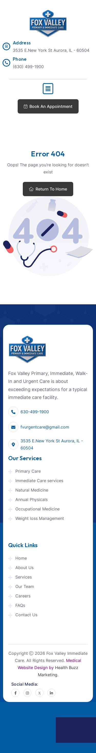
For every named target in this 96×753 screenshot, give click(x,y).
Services (23, 577)
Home (21, 558)
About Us (24, 567)
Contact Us (26, 614)
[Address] (6, 46)
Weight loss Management (39, 518)
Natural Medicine (31, 490)
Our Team (24, 586)
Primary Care (28, 471)
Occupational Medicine (37, 508)
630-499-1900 (34, 411)
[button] (48, 88)
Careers (22, 595)
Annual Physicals (31, 499)
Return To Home (48, 189)
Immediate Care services (39, 480)
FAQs (20, 605)
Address (22, 43)
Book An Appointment (48, 106)
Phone (20, 59)
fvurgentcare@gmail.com (44, 427)
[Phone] (6, 63)
